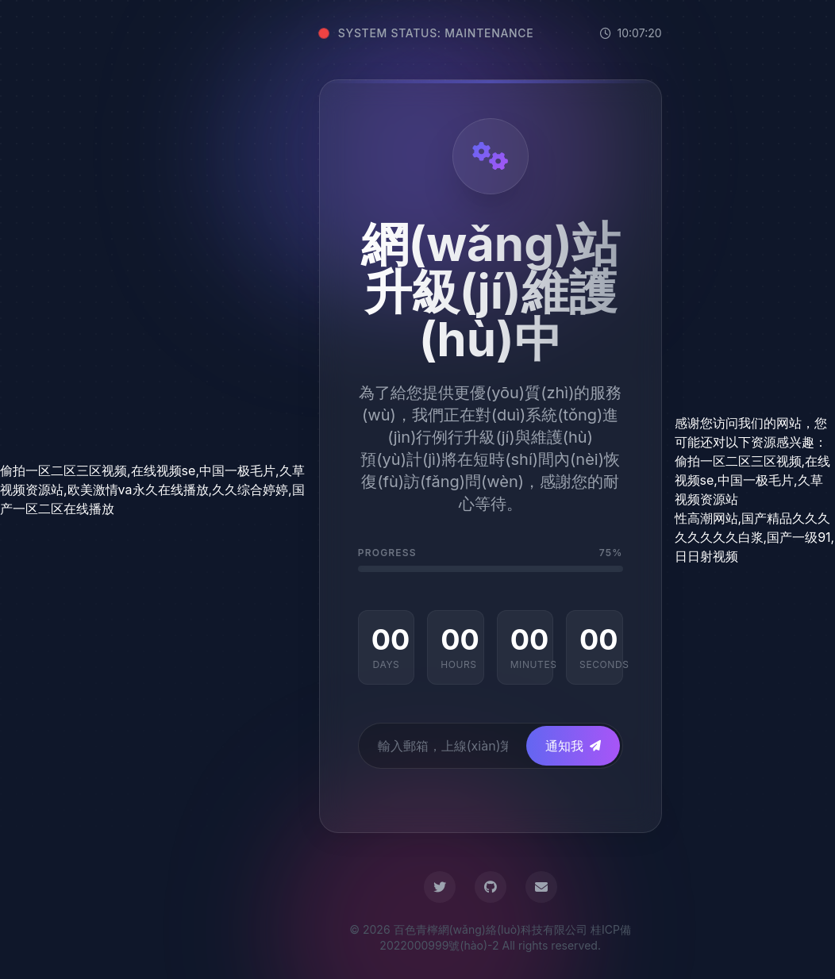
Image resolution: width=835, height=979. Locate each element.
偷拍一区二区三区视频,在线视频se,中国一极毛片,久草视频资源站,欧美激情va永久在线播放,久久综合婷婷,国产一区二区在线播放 (152, 489)
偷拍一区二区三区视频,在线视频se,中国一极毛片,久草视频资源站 (753, 480)
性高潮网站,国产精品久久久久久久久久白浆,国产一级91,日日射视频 (755, 537)
